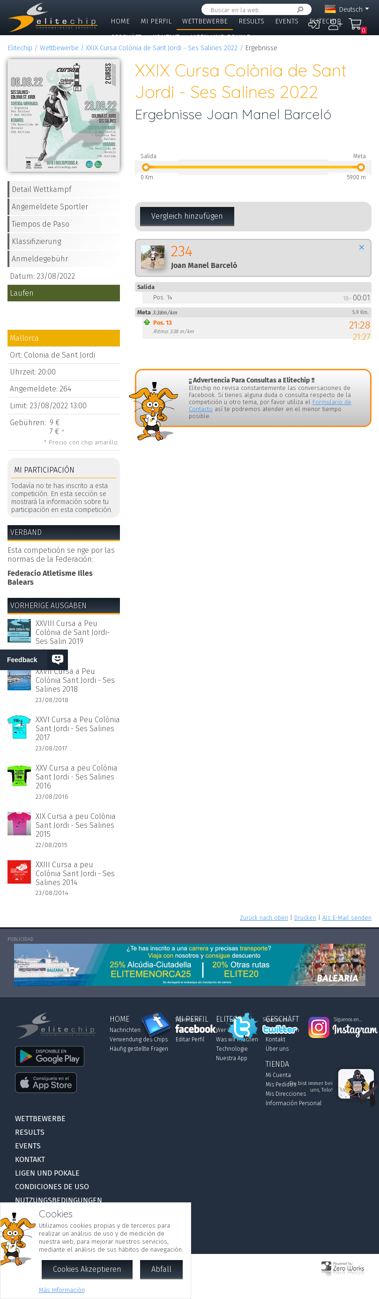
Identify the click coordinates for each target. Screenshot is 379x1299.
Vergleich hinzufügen (187, 216)
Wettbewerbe (205, 21)
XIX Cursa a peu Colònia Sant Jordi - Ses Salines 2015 (76, 825)
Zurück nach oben (264, 917)
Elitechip (325, 21)
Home (120, 21)
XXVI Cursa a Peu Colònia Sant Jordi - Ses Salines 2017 (78, 728)
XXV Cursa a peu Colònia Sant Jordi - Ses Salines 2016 (77, 777)
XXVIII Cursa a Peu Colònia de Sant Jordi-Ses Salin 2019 (73, 632)
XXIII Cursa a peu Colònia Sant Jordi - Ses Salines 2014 (75, 873)
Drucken (305, 917)
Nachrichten (125, 1030)
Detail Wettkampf (41, 189)
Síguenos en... (189, 1020)
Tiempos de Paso (40, 224)
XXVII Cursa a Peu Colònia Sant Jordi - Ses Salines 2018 (75, 680)
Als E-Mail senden (347, 917)
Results (251, 21)
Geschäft (126, 37)
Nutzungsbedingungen (58, 1200)
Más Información (62, 1290)
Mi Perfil (156, 21)
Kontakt (165, 37)
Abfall (161, 1269)
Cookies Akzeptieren (87, 1269)
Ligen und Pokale (220, 37)
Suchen (298, 9)
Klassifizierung (36, 241)
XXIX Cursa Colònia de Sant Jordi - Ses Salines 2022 (162, 48)
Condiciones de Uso (52, 1186)
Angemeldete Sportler (50, 206)
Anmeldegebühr (40, 258)
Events (286, 21)
